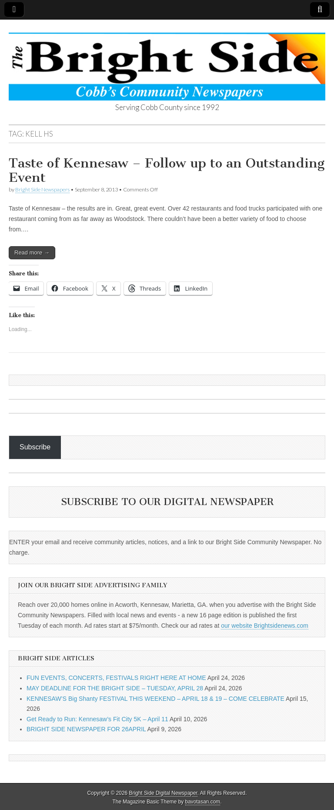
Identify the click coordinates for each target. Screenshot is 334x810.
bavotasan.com (202, 802)
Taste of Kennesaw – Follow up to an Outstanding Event (166, 170)
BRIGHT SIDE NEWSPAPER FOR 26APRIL (86, 729)
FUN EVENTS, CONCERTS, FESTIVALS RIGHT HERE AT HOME (116, 677)
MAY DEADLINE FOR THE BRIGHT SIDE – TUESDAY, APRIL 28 (115, 688)
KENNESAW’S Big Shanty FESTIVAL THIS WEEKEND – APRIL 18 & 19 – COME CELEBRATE (155, 698)
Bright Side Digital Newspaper (163, 793)
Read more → (32, 252)
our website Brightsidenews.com (264, 625)
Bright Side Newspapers (42, 189)
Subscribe (35, 447)
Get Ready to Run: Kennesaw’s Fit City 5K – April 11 (97, 719)
